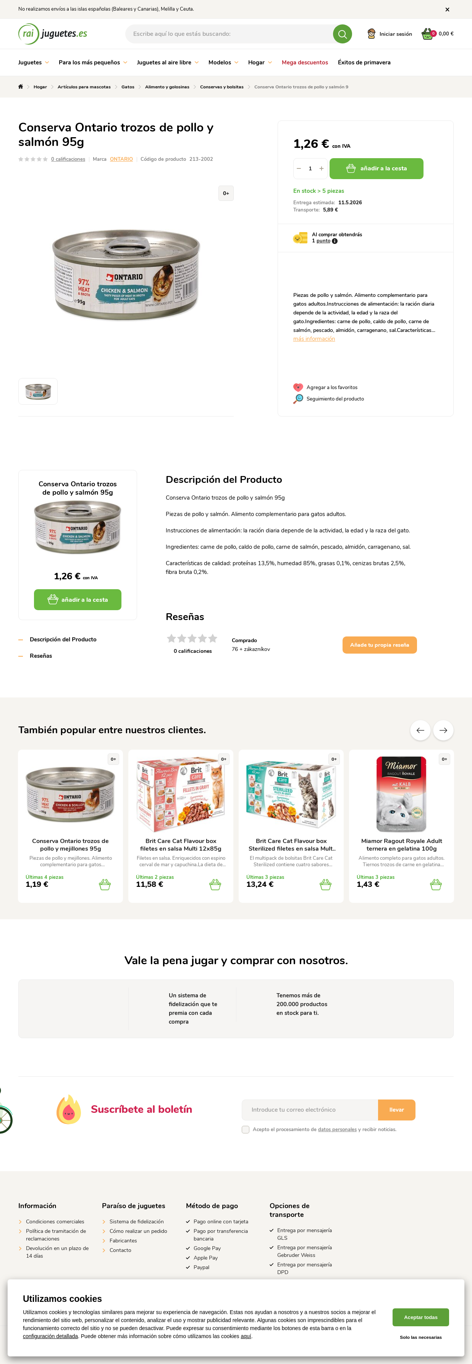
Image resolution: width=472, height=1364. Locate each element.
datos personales (337, 1129)
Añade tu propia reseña (379, 645)
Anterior (420, 730)
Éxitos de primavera (364, 62)
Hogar (260, 62)
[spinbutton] (310, 169)
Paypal (201, 1267)
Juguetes (33, 62)
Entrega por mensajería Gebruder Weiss (304, 1251)
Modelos (223, 62)
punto (323, 240)
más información (314, 339)
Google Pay (207, 1248)
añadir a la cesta (377, 168)
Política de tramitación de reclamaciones (56, 1235)
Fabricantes (123, 1240)
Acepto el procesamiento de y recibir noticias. (324, 1129)
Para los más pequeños (93, 62)
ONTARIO (121, 159)
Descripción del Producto (63, 639)
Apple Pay (206, 1257)
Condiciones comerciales (55, 1221)
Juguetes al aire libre (168, 62)
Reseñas (41, 656)
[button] (322, 168)
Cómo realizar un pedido (138, 1231)
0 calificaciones (68, 159)
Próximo (443, 730)
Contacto (120, 1250)
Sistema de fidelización (137, 1221)
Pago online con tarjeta (221, 1221)
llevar (397, 1110)
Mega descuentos (305, 62)
